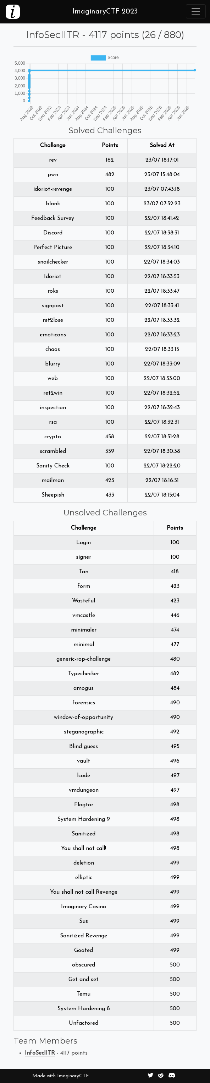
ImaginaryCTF (73, 1076)
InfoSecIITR (40, 1053)
